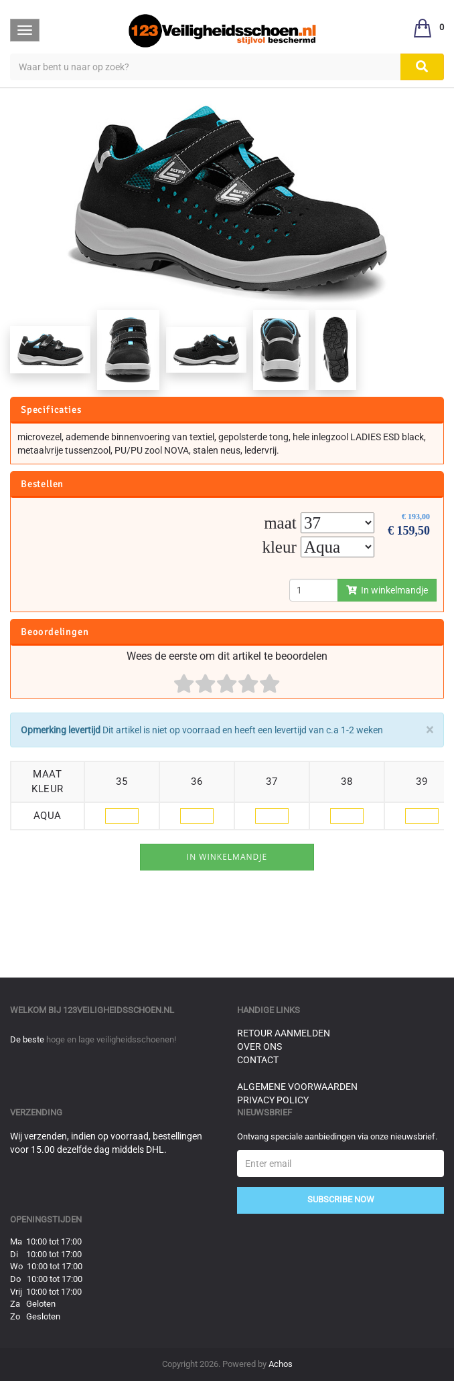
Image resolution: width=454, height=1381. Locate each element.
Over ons (259, 1046)
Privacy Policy (273, 1100)
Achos (281, 1364)
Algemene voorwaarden (297, 1086)
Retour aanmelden (283, 1033)
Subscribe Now (340, 1199)
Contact (258, 1059)
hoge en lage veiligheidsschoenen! (111, 1039)
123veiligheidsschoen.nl (118, 1010)
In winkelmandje (387, 590)
